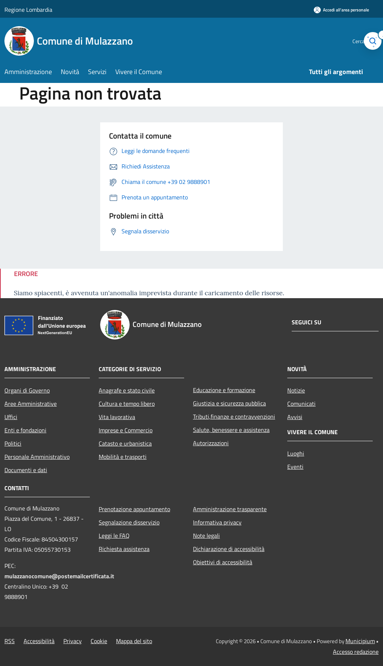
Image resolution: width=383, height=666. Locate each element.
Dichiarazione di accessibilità (228, 548)
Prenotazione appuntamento (134, 509)
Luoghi (295, 453)
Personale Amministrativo (37, 456)
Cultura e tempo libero (127, 403)
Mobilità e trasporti (123, 456)
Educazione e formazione (224, 390)
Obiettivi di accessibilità (222, 562)
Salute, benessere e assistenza (231, 429)
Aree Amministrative (30, 403)
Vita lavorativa (117, 416)
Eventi (295, 466)
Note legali (206, 535)
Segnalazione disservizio (129, 522)
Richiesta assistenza (124, 548)
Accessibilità (39, 641)
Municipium (360, 641)
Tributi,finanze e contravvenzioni (234, 416)
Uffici (10, 416)
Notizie (296, 390)
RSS (9, 641)
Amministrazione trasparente (230, 509)
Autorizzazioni (211, 443)
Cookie (99, 641)
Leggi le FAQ (114, 535)
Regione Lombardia (28, 9)
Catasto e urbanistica (125, 443)
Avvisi (294, 416)
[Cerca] (370, 41)
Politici (12, 443)
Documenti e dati (25, 469)
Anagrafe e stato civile (127, 390)
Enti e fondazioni (25, 430)
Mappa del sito (134, 641)
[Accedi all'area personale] (341, 9)
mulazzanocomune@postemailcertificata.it (59, 576)
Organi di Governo (27, 390)
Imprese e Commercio (125, 430)
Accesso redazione (356, 651)
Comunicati (301, 403)
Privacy (72, 641)
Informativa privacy (217, 522)
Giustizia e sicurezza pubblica (229, 403)
